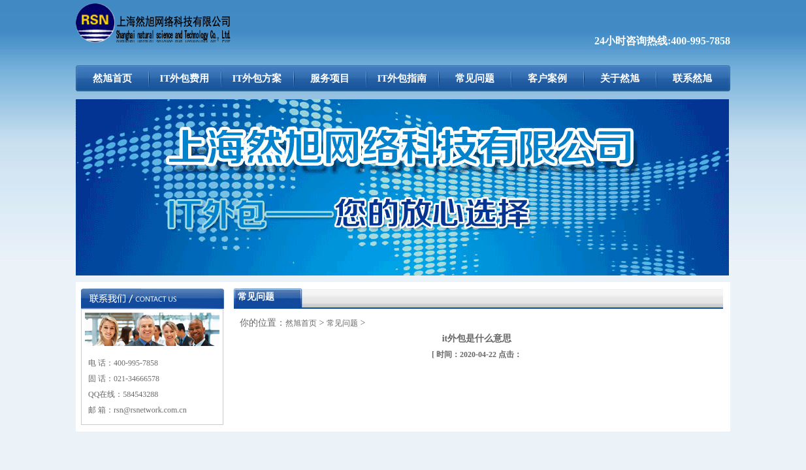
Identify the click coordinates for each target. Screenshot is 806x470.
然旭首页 (112, 78)
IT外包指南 (402, 78)
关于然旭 (619, 78)
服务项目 (329, 78)
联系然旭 (692, 78)
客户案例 (547, 78)
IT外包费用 (185, 78)
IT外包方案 (257, 78)
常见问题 (474, 78)
